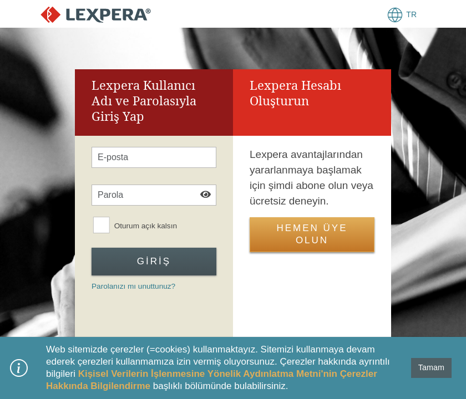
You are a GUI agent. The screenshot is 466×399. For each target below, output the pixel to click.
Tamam (431, 367)
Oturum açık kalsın (145, 226)
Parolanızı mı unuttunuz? (133, 286)
